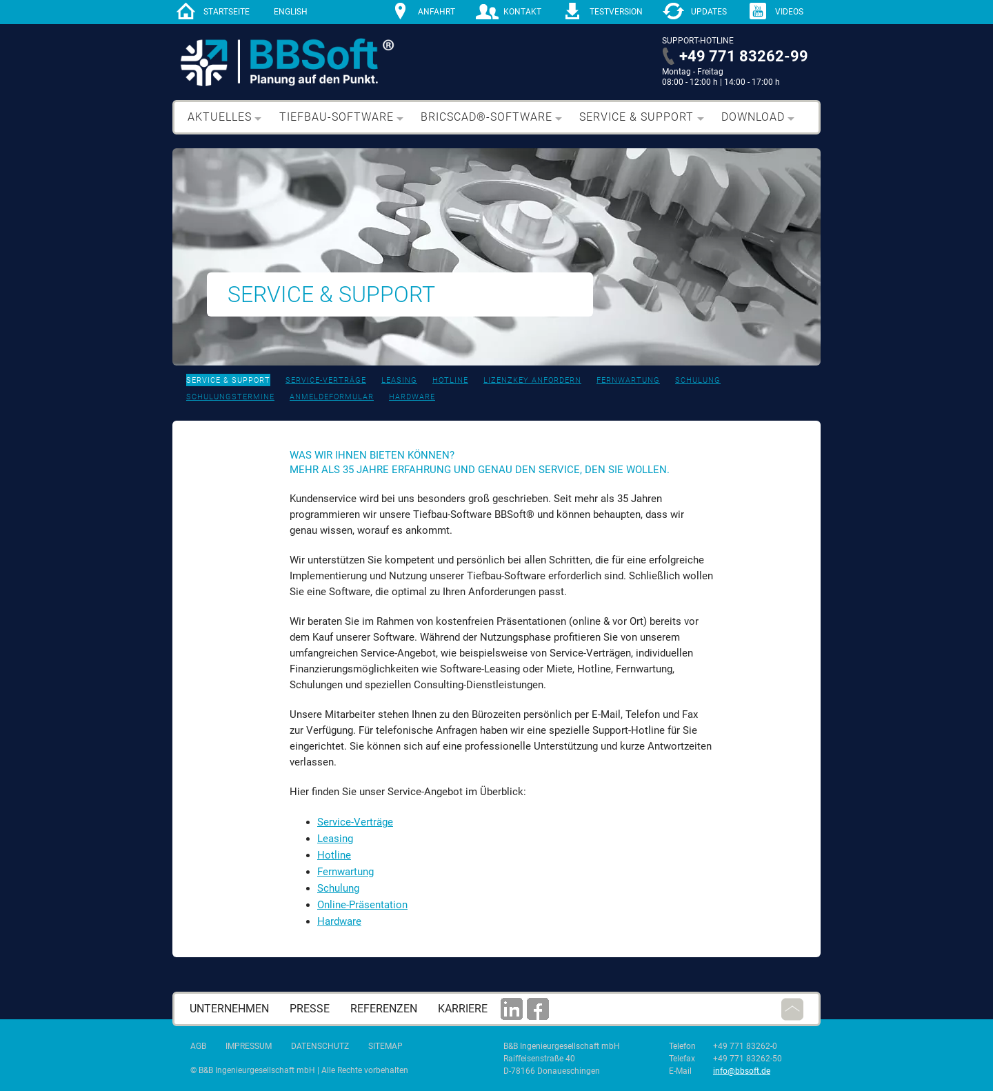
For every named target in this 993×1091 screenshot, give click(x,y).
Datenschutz (320, 1046)
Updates (709, 12)
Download (753, 116)
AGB (198, 1046)
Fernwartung (628, 380)
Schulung (698, 380)
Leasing (399, 380)
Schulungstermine (230, 396)
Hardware (412, 396)
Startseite (226, 12)
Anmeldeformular (332, 396)
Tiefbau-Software (336, 116)
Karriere (463, 1008)
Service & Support (636, 116)
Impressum (248, 1046)
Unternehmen (229, 1008)
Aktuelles (220, 116)
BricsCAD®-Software (486, 116)
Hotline (450, 380)
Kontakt (522, 12)
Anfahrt (436, 12)
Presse (310, 1008)
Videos (789, 12)
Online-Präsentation (362, 905)
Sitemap (385, 1046)
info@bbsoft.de (741, 1071)
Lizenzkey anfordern (532, 380)
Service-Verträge (325, 380)
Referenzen (383, 1008)
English (291, 12)
